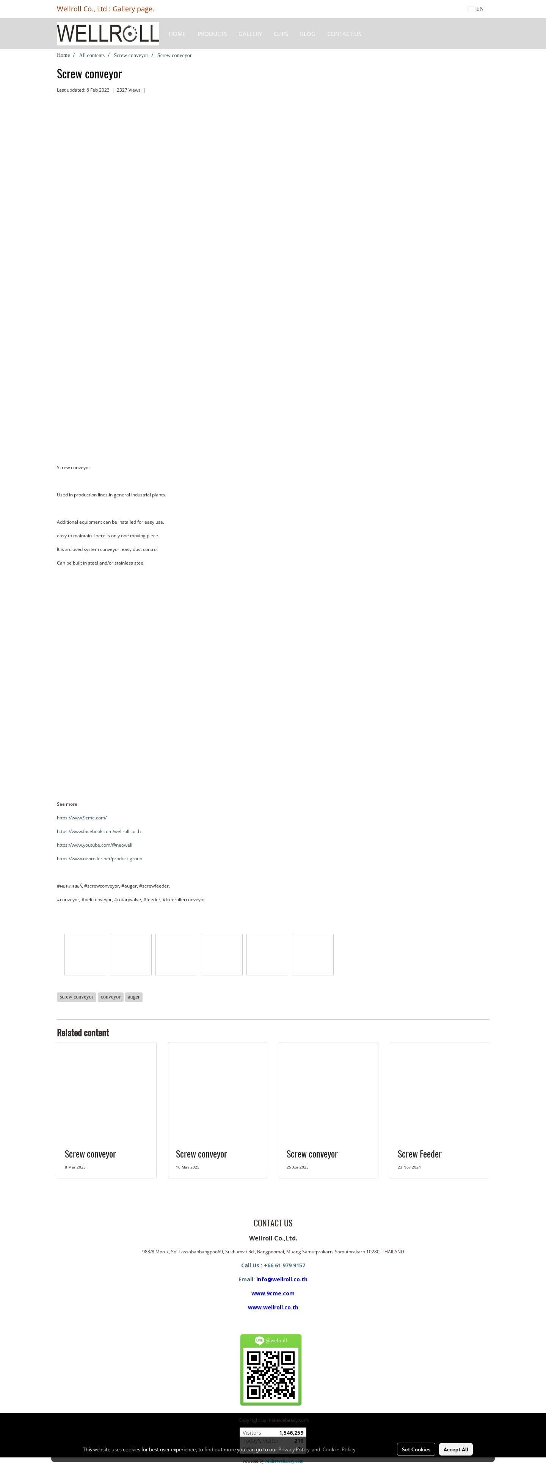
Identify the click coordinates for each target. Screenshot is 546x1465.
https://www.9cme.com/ (82, 817)
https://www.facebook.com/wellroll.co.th (99, 831)
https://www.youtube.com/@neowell (94, 845)
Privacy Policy (293, 1449)
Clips (281, 33)
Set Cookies (416, 1449)
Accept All (456, 1449)
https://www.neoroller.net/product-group (99, 858)
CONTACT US (344, 33)
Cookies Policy (339, 1449)
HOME (177, 33)
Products (212, 33)
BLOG (307, 33)
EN (475, 9)
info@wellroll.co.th (282, 1279)
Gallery (250, 33)
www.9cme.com (273, 1293)
